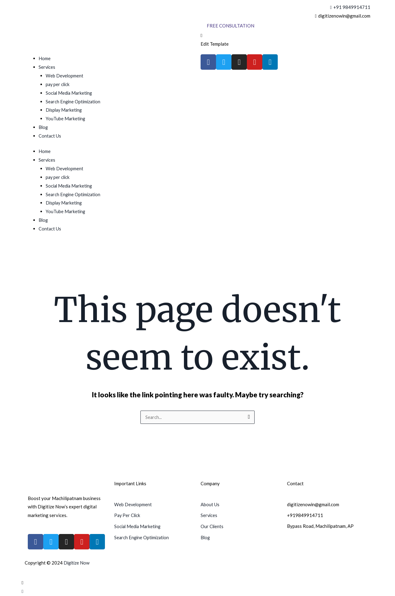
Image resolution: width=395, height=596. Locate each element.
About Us (210, 504)
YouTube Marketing (66, 118)
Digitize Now (77, 563)
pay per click (58, 84)
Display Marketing (65, 110)
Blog (43, 127)
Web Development (65, 75)
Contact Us (50, 136)
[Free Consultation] (230, 25)
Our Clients (212, 526)
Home (45, 58)
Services (47, 67)
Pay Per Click (127, 515)
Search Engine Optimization (74, 101)
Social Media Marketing (70, 93)
